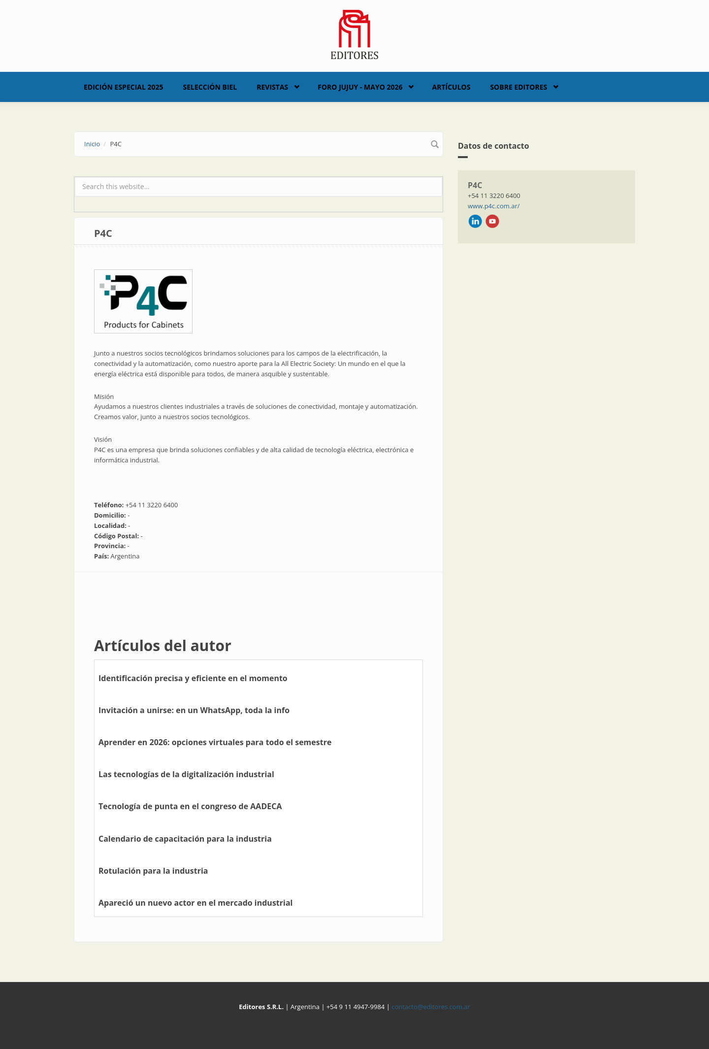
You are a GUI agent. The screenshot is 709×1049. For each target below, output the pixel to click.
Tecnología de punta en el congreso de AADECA (190, 806)
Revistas (272, 87)
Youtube (492, 221)
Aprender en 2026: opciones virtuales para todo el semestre (214, 742)
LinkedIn (475, 221)
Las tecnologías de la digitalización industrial (186, 774)
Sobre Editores (518, 87)
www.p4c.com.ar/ (493, 205)
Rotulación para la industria (153, 870)
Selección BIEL (210, 87)
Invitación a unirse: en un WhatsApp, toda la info (194, 710)
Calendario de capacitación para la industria (185, 838)
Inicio (92, 143)
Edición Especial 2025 (123, 87)
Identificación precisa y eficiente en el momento (193, 678)
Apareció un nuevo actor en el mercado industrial (195, 902)
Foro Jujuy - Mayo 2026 (360, 87)
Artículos (451, 87)
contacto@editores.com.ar (430, 1006)
